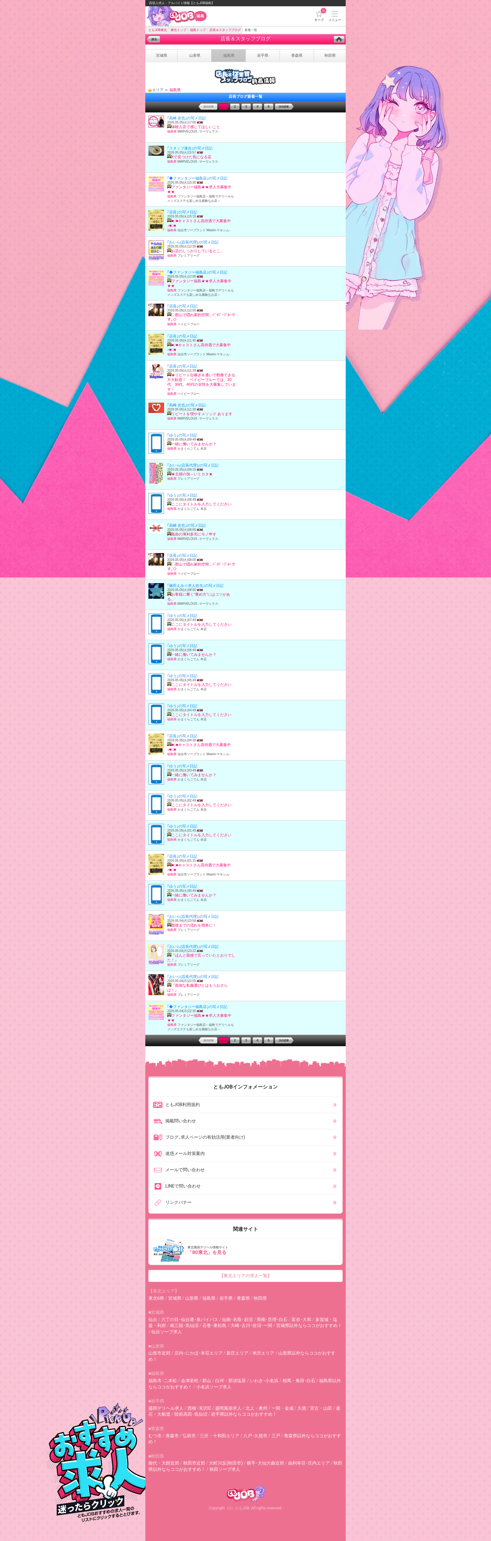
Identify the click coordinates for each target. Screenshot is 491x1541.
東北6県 (156, 1298)
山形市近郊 (159, 1353)
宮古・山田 (321, 1408)
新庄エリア (237, 1353)
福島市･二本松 (162, 1380)
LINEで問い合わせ (177, 1186)
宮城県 (174, 1298)
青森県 (243, 1298)
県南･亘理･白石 (272, 1319)
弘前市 (189, 1435)
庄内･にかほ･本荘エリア (198, 1353)
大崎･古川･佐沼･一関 (251, 1325)
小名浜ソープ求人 (213, 1386)
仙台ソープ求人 (166, 1331)
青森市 (172, 1435)
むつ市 (155, 1435)
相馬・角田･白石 (298, 1380)
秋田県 (260, 1298)
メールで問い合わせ (179, 1170)
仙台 (152, 1319)
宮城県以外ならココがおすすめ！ (309, 1325)
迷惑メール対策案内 (179, 1153)
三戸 (275, 1435)
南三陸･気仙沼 (184, 1325)
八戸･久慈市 (255, 1435)
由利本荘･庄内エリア (309, 1462)
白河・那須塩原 (230, 1380)
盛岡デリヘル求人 (165, 1408)
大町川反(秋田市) (226, 1462)
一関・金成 (282, 1408)
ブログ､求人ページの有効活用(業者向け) (199, 1137)
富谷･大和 (301, 1319)
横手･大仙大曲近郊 (265, 1462)
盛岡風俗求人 (228, 1408)
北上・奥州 (256, 1408)
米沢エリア (263, 1353)
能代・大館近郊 (163, 1462)
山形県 (191, 1298)
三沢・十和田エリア (219, 1435)
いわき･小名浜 (264, 1380)
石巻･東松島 (214, 1325)
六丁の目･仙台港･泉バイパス (189, 1319)
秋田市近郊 (194, 1462)
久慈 (301, 1408)
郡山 (206, 1380)
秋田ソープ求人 (224, 1469)
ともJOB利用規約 (176, 1105)
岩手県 (226, 1298)
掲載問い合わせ (174, 1121)
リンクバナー (172, 1202)
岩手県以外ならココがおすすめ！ (244, 1414)
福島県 (208, 1298)
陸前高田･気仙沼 (190, 1414)
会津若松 (190, 1380)
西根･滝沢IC (199, 1408)
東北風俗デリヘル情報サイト (246, 1250)
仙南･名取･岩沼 (237, 1319)
